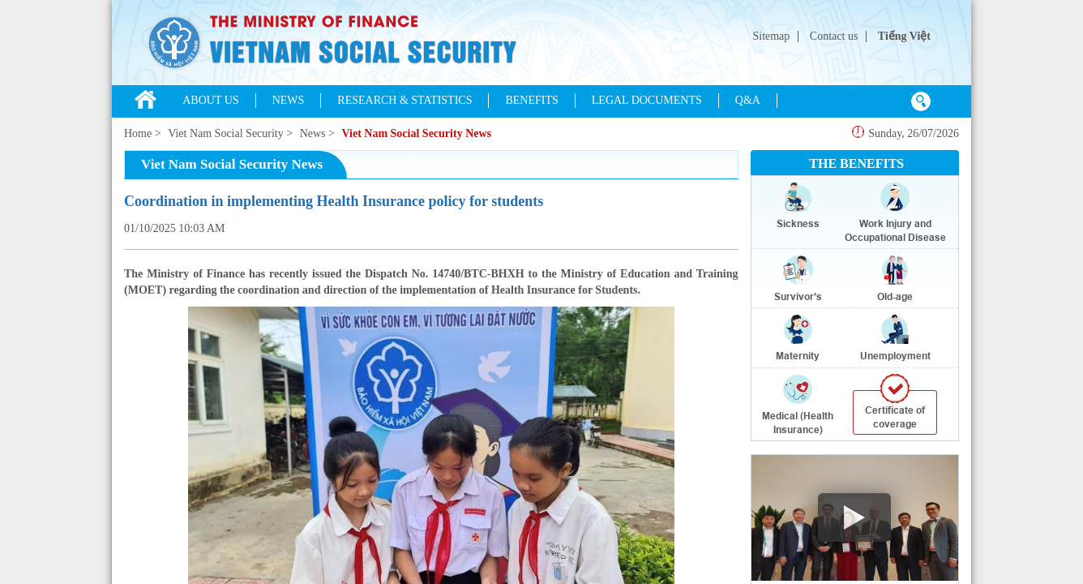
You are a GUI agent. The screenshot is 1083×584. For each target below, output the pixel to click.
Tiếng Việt (904, 36)
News (313, 133)
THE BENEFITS (856, 163)
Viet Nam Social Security (226, 133)
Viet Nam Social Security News (416, 133)
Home (138, 133)
